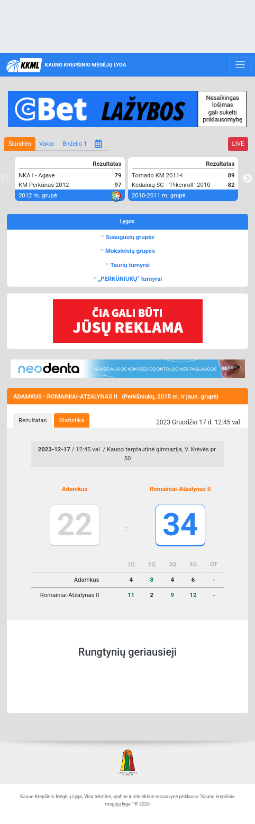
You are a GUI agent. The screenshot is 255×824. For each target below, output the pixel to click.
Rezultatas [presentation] (33, 420)
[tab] (32, 420)
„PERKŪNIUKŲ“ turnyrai (129, 278)
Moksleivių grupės (129, 250)
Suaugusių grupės (129, 237)
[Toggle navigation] (240, 65)
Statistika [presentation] (71, 420)
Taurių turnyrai (129, 265)
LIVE (238, 143)
